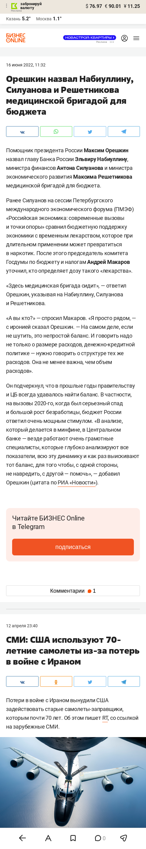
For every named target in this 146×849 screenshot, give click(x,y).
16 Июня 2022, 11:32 (26, 64)
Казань (13, 18)
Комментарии (73, 591)
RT (105, 718)
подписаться (72, 547)
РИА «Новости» (76, 482)
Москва (44, 18)
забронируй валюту (31, 6)
